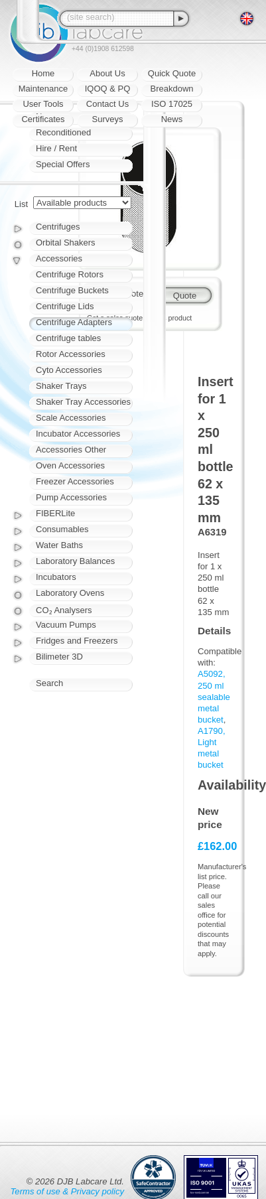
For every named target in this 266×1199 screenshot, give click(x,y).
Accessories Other (71, 450)
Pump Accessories (71, 497)
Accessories (59, 258)
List (21, 204)
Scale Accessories (71, 418)
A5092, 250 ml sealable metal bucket (214, 696)
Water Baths (59, 545)
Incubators (56, 577)
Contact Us (107, 104)
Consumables (62, 529)
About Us (107, 73)
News (172, 119)
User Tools (43, 104)
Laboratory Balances (75, 561)
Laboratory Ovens (70, 593)
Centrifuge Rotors (69, 274)
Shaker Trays (61, 386)
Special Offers (63, 164)
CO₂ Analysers (64, 610)
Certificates (42, 119)
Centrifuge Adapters (74, 322)
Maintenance (43, 89)
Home (43, 73)
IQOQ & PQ (108, 89)
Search (49, 683)
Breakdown (171, 89)
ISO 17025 (171, 104)
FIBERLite (55, 513)
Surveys (107, 119)
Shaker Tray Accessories (83, 402)
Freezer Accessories (75, 481)
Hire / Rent (56, 148)
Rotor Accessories (70, 354)
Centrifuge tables (68, 338)
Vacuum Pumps (66, 625)
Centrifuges (58, 227)
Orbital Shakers (66, 242)
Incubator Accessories (78, 434)
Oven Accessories (70, 465)
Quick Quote (172, 73)
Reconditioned (63, 132)
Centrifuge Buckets (72, 290)
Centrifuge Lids (65, 306)
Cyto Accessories (69, 370)
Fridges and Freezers (77, 641)
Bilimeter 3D (59, 657)
